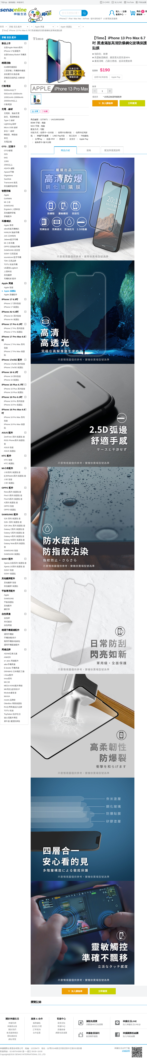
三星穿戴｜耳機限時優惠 (14, 70)
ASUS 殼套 (9, 447)
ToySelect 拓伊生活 (12, 714)
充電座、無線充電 (11, 113)
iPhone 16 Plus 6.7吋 (12, 384)
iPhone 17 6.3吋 (10, 299)
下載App (3, 2)
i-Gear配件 (8, 675)
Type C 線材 (9, 120)
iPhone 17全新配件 (12, 51)
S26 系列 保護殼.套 (12, 518)
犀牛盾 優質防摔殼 (12, 721)
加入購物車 (105, 103)
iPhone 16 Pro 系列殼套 (14, 401)
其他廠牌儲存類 (10, 186)
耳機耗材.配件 (10, 278)
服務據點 (12, 2)
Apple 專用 (8, 225)
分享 (35, 111)
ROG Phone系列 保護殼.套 (14, 442)
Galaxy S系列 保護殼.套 (14, 533)
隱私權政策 (12, 1036)
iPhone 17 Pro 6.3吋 (12, 324)
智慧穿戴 (6, 191)
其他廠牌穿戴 (10, 213)
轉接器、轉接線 (10, 134)
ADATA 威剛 (9, 168)
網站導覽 (12, 1039)
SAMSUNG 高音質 (12, 250)
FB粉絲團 (141, 2)
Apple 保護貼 (66, 27)
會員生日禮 (37, 1026)
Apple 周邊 (39, 27)
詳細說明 (126, 1051)
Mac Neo (77, 19)
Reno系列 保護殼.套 (12, 492)
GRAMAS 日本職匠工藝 (14, 671)
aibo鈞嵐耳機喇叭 (11, 229)
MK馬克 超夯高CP (12, 689)
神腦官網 (12, 1023)
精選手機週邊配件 (10, 630)
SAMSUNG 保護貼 (12, 554)
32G (6, 154)
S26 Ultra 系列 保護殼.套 (14, 526)
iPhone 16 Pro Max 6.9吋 (13, 411)
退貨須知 (61, 1023)
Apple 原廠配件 (10, 294)
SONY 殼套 (9, 570)
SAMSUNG (9, 206)
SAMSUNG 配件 (10, 514)
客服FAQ (61, 1026)
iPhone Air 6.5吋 (10, 311)
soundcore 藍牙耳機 (12, 257)
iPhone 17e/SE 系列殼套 (14, 364)
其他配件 (8, 606)
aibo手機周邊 (9, 664)
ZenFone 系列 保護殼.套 (14, 437)
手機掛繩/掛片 (10, 638)
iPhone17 (63, 19)
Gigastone (8, 175)
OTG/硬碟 (8, 150)
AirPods (86, 19)
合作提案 (37, 1033)
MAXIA (7, 696)
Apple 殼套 (8, 287)
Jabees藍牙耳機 (11, 239)
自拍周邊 (6, 614)
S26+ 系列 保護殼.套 (13, 522)
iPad (70, 19)
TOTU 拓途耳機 (10, 264)
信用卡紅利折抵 (101, 77)
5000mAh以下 (10, 90)
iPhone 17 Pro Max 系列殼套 (14, 346)
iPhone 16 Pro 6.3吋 (12, 397)
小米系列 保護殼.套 (12, 472)
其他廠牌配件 (8, 578)
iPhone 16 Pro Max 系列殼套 (14, 419)
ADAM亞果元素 (10, 654)
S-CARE (105, 2)
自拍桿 (7, 618)
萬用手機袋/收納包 (12, 641)
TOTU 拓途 (9, 710)
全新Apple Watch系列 (13, 47)
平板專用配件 (8, 591)
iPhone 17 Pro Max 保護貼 (14, 353)
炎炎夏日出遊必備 (11, 74)
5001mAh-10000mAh (13, 94)
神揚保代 (20, 2)
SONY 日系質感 (11, 254)
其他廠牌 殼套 (10, 582)
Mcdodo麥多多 (10, 693)
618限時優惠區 (10, 67)
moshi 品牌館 (9, 700)
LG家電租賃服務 (110, 19)
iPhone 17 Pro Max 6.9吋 (13, 338)
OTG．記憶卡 (8, 146)
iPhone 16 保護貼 (11, 380)
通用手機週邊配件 (11, 645)
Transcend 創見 (10, 182)
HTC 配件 (6, 455)
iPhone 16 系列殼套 (12, 376)
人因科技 (8, 271)
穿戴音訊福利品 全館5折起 (14, 79)
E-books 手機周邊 (11, 668)
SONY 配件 (7, 559)
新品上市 (6, 43)
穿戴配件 (8, 216)
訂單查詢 (37, 1029)
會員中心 (121, 14)
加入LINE (117, 2)
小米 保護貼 (9, 483)
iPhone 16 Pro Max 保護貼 (14, 426)
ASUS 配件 (7, 432)
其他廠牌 (8, 275)
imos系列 (8, 678)
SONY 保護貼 (10, 574)
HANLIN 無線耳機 (11, 232)
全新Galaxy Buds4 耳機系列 (15, 56)
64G (6, 158)
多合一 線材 (9, 131)
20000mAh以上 (10, 101)
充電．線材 (7, 109)
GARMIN (8, 198)
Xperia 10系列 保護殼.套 (14, 566)
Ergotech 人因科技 (12, 209)
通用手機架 (9, 634)
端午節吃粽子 (96, 19)
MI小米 (7, 682)
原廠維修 (61, 1029)
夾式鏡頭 (8, 622)
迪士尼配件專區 (10, 718)
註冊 (125, 11)
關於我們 (12, 1029)
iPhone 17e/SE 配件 (12, 359)
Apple (6, 195)
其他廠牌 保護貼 (11, 586)
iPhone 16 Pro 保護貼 (13, 405)
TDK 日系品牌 (10, 261)
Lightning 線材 (10, 124)
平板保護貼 (9, 602)
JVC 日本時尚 (10, 236)
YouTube (129, 2)
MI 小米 (7, 202)
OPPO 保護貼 (10, 510)
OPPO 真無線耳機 (12, 246)
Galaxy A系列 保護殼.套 (14, 536)
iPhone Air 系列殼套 (12, 316)
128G (6, 161)
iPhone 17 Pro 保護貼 (13, 332)
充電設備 (8, 142)
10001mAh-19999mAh (13, 97)
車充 (6, 138)
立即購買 (132, 103)
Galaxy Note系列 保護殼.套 (14, 545)
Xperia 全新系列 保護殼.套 (15, 563)
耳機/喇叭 (6, 221)
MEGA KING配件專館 (13, 686)
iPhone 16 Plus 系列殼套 (14, 389)
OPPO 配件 (7, 487)
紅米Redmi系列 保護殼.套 (15, 476)
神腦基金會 (12, 1026)
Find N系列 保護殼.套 (13, 499)
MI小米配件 (7, 468)
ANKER (7, 657)
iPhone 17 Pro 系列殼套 (14, 328)
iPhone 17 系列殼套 (12, 303)
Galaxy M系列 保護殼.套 (14, 540)
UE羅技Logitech (11, 268)
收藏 (45, 111)
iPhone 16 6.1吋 (10, 372)
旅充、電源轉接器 (11, 117)
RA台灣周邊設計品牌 (13, 707)
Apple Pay (115, 77)
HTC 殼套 (8, 460)
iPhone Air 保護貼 (11, 319)
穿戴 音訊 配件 (15, 27)
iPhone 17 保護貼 (11, 307)
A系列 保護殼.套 (11, 502)
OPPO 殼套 (9, 506)
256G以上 (8, 165)
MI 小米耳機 (9, 243)
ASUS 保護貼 (10, 451)
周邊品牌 (6, 649)
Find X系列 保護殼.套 (13, 495)
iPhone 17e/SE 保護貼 (13, 367)
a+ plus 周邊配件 (11, 661)
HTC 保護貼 (9, 463)
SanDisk (7, 179)
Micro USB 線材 (11, 127)
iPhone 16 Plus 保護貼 (13, 392)
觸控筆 (7, 609)
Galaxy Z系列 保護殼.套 (14, 529)
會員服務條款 (12, 1033)
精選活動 (6, 63)
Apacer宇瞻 (9, 172)
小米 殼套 (8, 479)
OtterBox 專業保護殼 (13, 703)
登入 (118, 11)
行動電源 (6, 86)
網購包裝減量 (61, 1033)
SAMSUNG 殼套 (11, 550)
